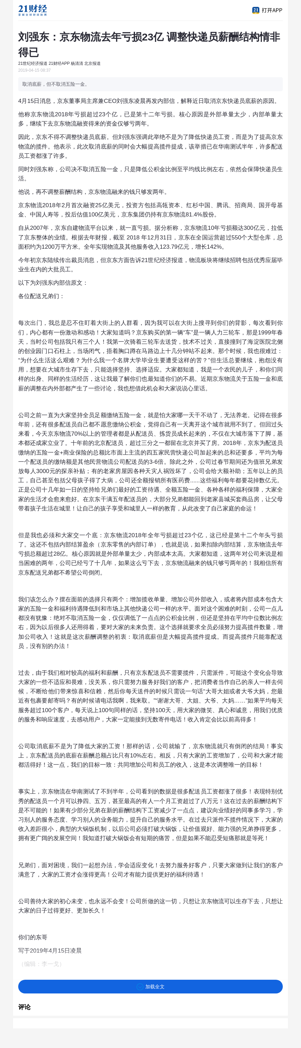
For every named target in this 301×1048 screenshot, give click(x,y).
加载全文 (150, 987)
